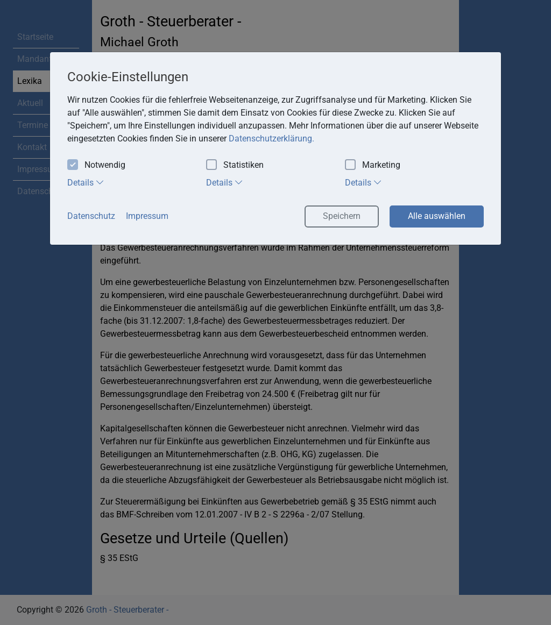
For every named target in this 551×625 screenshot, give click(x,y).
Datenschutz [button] (91, 216)
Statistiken (235, 165)
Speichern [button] (342, 216)
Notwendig (96, 165)
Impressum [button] (147, 216)
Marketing (372, 165)
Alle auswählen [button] (436, 216)
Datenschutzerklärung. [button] (271, 138)
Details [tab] (85, 182)
